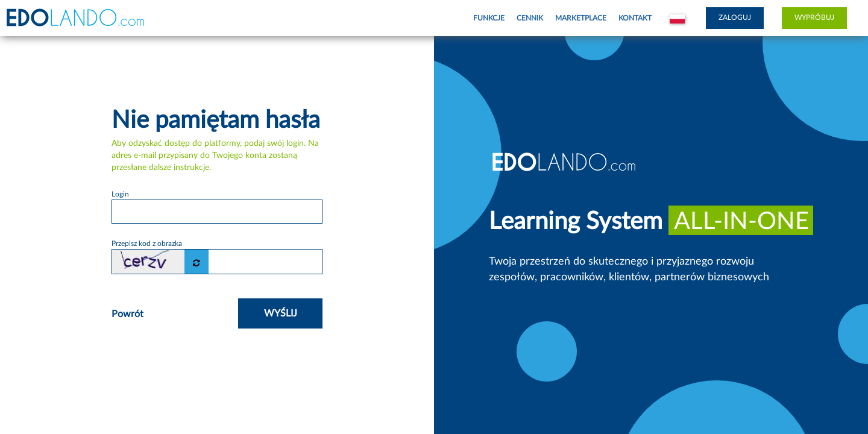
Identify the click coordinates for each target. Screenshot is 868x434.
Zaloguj (735, 17)
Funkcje (489, 18)
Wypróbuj (814, 17)
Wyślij (280, 313)
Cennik (530, 18)
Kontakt (635, 18)
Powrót (127, 314)
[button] (677, 18)
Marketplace (580, 18)
